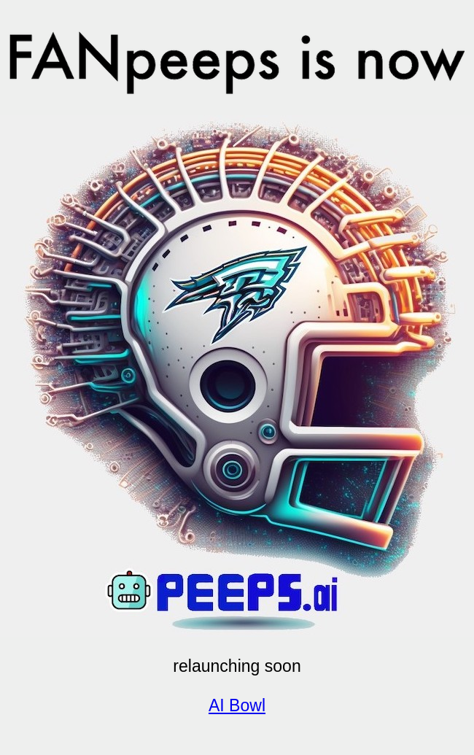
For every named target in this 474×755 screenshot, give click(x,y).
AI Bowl (237, 705)
